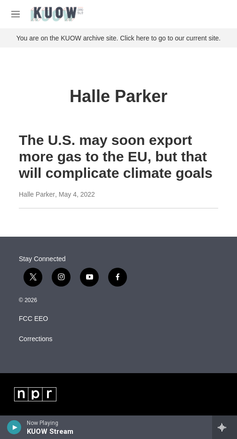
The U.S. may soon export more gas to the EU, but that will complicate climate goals (116, 156)
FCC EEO (33, 318)
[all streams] (224, 427)
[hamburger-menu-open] (16, 14)
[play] (14, 427)
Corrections (36, 339)
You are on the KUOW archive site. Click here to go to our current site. (118, 38)
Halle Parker (37, 194)
